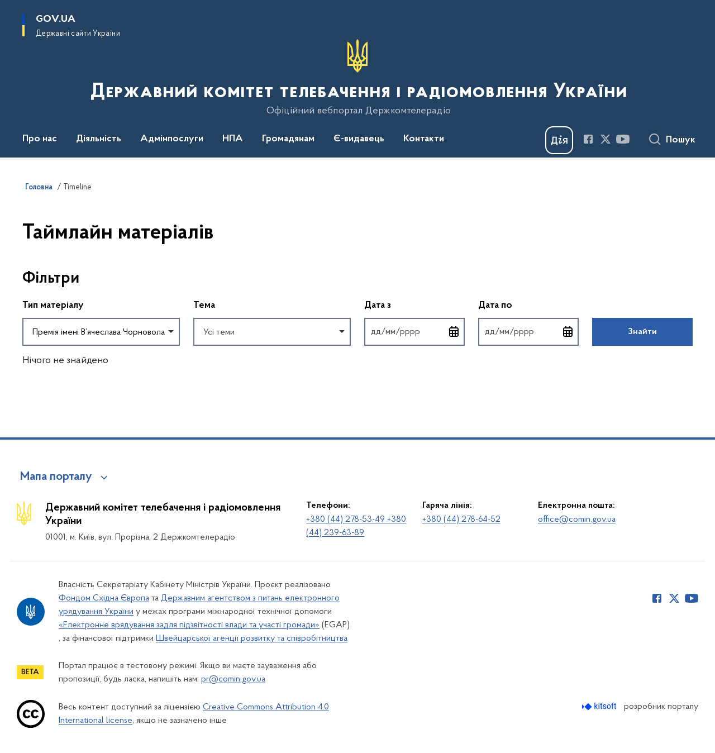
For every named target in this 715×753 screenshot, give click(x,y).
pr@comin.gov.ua (233, 679)
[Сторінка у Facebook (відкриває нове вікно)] (588, 139)
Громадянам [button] (288, 139)
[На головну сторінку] (358, 77)
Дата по (528, 305)
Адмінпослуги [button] (171, 139)
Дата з (414, 305)
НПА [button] (232, 139)
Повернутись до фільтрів (22, 352)
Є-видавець (358, 139)
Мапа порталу (56, 477)
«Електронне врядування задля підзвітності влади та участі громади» (189, 625)
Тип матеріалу (53, 306)
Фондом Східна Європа (104, 598)
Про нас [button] (39, 139)
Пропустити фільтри (22, 255)
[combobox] (101, 332)
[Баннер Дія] (559, 140)
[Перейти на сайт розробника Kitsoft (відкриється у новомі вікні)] (600, 706)
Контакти (423, 139)
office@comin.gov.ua (577, 519)
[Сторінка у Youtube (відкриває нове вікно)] (623, 139)
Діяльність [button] (98, 139)
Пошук (680, 140)
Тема (204, 306)
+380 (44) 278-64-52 (461, 519)
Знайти (642, 331)
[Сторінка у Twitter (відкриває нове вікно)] (605, 139)
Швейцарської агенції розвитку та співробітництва (251, 638)
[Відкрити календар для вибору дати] (454, 332)
